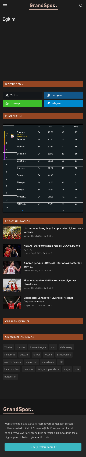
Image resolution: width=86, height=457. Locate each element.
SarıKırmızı (9, 354)
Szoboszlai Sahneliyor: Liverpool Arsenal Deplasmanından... (48, 299)
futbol (36, 354)
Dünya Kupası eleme (48, 369)
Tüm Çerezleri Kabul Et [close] (43, 447)
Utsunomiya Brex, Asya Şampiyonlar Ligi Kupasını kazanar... (53, 230)
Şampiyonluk (64, 354)
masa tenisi (48, 362)
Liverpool (28, 369)
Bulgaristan (10, 376)
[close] (82, 419)
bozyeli (27, 305)
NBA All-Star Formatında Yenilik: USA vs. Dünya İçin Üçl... (52, 247)
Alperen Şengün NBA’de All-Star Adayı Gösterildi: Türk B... (53, 264)
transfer (21, 347)
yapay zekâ (31, 362)
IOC (61, 362)
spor (53, 347)
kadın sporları (11, 369)
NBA (77, 369)
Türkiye (8, 347)
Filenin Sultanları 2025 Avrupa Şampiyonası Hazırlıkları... (50, 282)
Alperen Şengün (12, 362)
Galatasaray (66, 347)
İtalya (67, 369)
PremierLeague (38, 347)
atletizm (24, 354)
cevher (27, 236)
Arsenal (48, 354)
